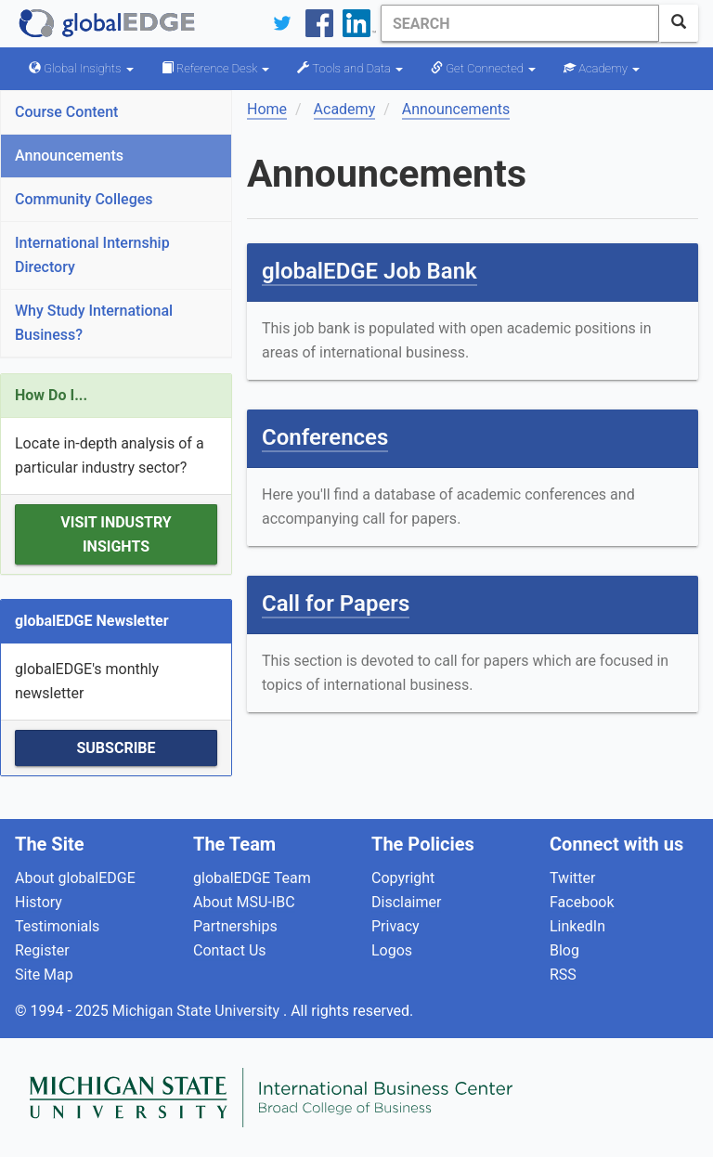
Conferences (325, 437)
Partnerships (235, 926)
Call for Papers (335, 604)
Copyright (402, 878)
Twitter (572, 878)
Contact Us (229, 950)
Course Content (66, 112)
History (38, 902)
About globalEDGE (75, 878)
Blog (564, 950)
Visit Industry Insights (115, 534)
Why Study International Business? (94, 323)
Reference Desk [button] (216, 68)
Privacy (395, 926)
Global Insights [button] (81, 68)
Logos (391, 950)
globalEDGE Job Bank (369, 271)
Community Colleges (84, 199)
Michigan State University (197, 1011)
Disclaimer (406, 902)
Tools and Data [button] (350, 68)
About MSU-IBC (244, 902)
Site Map (44, 974)
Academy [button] (602, 68)
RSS (563, 974)
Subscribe (115, 748)
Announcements (69, 155)
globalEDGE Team (252, 878)
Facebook (582, 902)
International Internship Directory (92, 255)
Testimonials (57, 926)
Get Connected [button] (483, 68)
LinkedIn (577, 926)
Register (42, 950)
